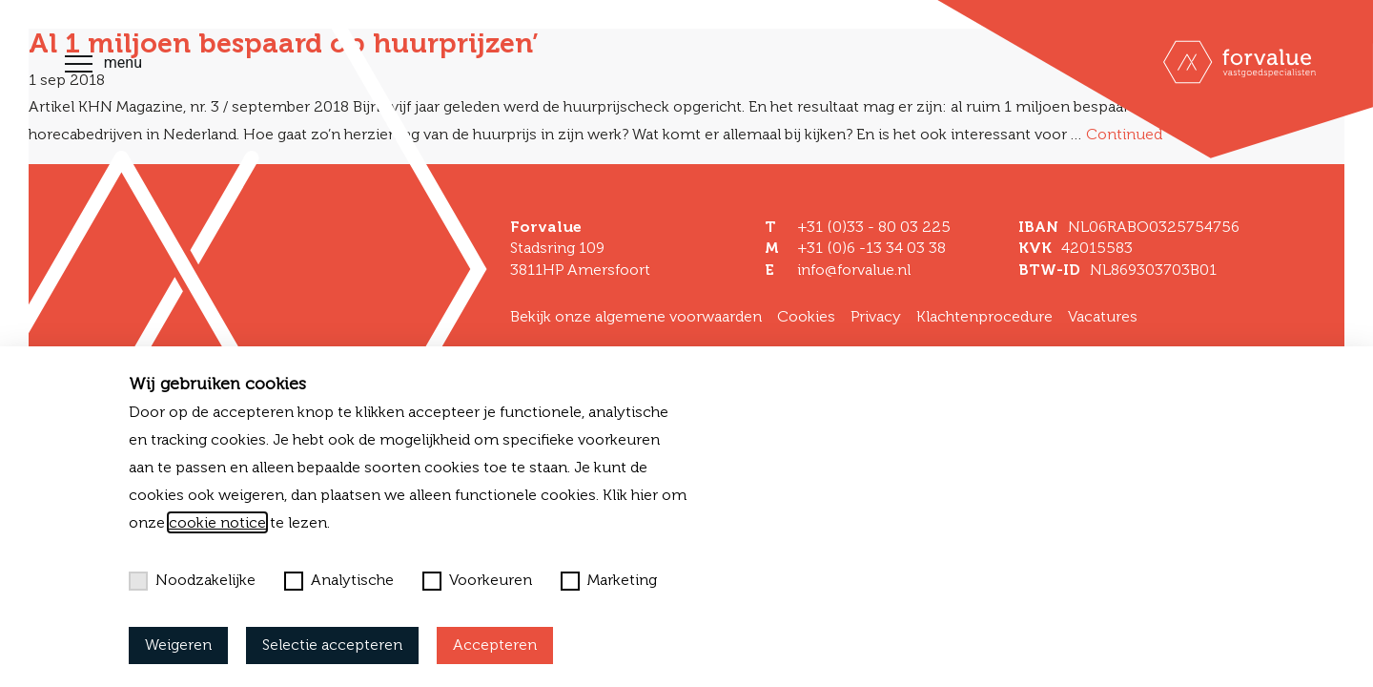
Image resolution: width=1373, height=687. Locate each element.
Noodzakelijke (192, 580)
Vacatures (1102, 316)
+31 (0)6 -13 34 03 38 (871, 248)
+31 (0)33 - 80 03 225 (874, 227)
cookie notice (217, 522)
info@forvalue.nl (854, 269)
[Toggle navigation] (78, 66)
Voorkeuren (477, 580)
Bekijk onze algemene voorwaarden (636, 316)
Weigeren (178, 644)
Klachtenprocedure (984, 316)
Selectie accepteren (332, 644)
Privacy (875, 316)
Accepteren (495, 644)
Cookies (806, 316)
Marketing (609, 580)
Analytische (339, 580)
